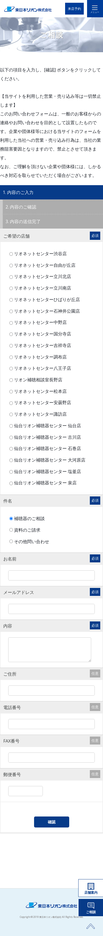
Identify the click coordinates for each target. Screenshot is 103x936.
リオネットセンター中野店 (39, 322)
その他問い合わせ (32, 541)
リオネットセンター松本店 (39, 391)
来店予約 (74, 9)
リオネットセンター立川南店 (41, 288)
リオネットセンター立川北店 (41, 276)
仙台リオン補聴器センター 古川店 (46, 437)
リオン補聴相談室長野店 (37, 380)
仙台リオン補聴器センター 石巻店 (46, 448)
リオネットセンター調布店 (39, 357)
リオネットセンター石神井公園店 (46, 311)
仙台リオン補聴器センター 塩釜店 (46, 471)
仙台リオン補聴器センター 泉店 (44, 483)
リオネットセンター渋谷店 (39, 254)
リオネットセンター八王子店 (41, 368)
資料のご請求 (28, 530)
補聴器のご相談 (30, 518)
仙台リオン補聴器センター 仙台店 (46, 426)
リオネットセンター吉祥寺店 (41, 345)
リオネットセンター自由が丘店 (44, 265)
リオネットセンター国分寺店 (41, 334)
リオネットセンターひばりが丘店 (46, 299)
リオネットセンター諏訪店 (39, 414)
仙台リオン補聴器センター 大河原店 (49, 460)
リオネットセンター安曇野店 (41, 402)
